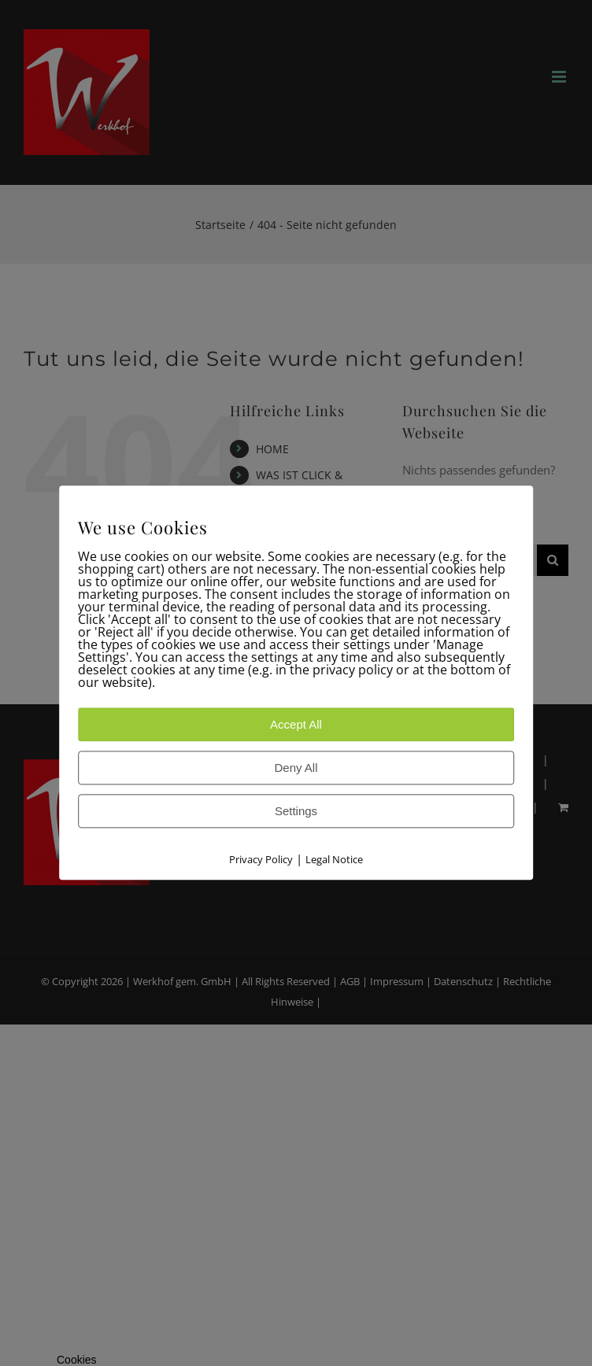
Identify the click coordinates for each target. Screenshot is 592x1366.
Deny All (295, 768)
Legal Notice (334, 860)
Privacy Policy (261, 860)
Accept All (296, 725)
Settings (296, 811)
